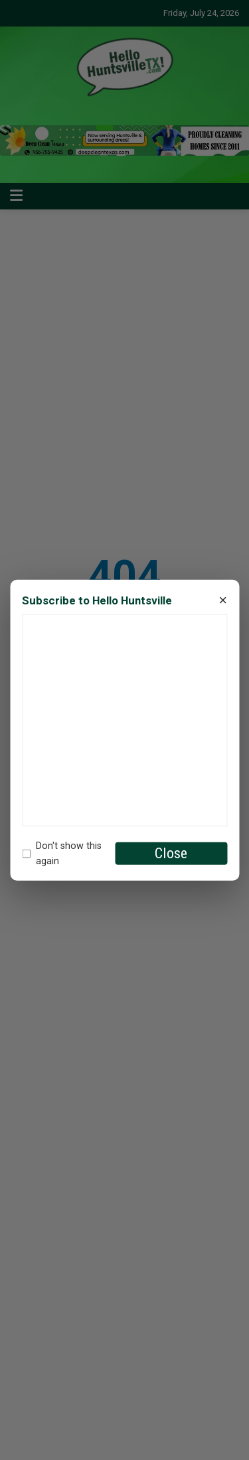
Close (171, 853)
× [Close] (222, 600)
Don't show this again (62, 853)
